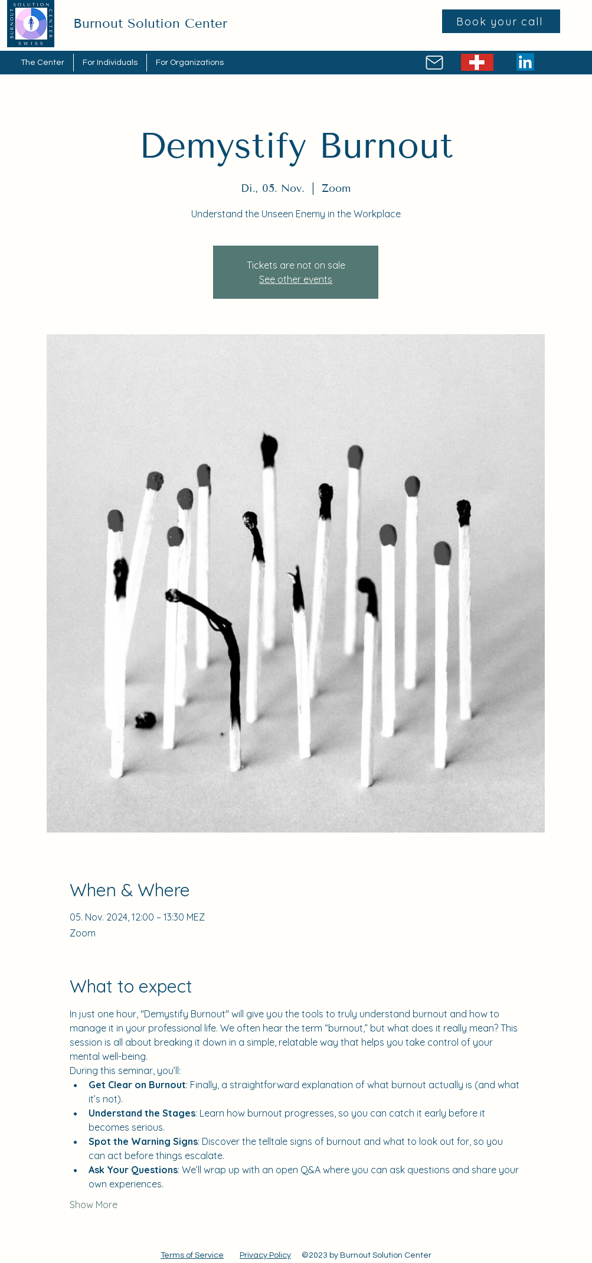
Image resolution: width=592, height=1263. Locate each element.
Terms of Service (192, 1255)
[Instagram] (540, 45)
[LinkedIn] (525, 62)
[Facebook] (558, 45)
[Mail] (434, 62)
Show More (93, 1204)
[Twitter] (575, 45)
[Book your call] (501, 21)
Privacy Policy (265, 1255)
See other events (295, 279)
